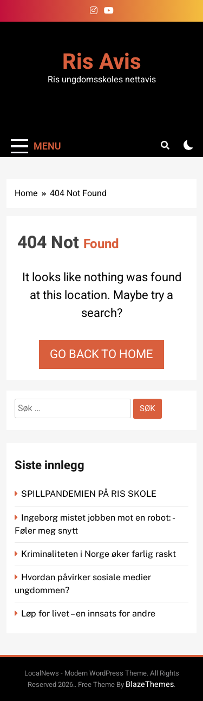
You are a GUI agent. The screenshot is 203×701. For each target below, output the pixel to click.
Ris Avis (101, 62)
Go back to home (101, 354)
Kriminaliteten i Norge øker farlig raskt (99, 554)
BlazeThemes (150, 684)
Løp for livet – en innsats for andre (88, 613)
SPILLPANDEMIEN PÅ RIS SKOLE (90, 494)
